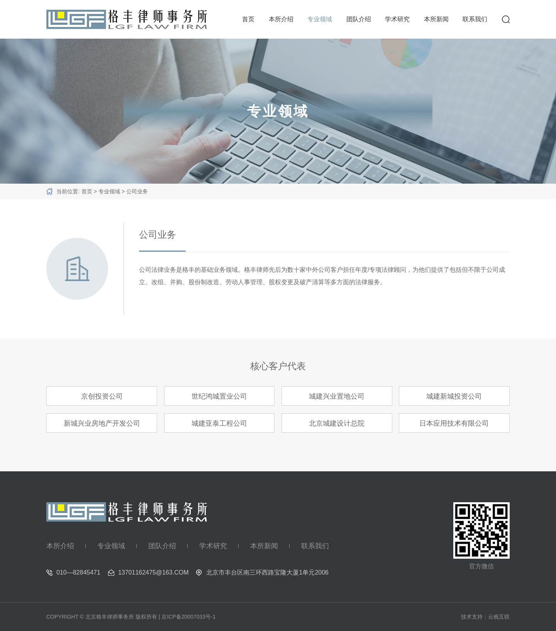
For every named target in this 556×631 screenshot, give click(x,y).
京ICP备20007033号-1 (188, 617)
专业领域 (319, 19)
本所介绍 (281, 19)
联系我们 (475, 19)
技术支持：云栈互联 (485, 617)
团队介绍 (358, 19)
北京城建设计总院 (336, 423)
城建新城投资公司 (454, 396)
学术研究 (397, 19)
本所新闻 (436, 19)
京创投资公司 (102, 396)
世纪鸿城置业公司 (219, 396)
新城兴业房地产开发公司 (102, 423)
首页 (248, 19)
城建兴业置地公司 (336, 396)
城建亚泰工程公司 (219, 423)
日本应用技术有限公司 (454, 423)
